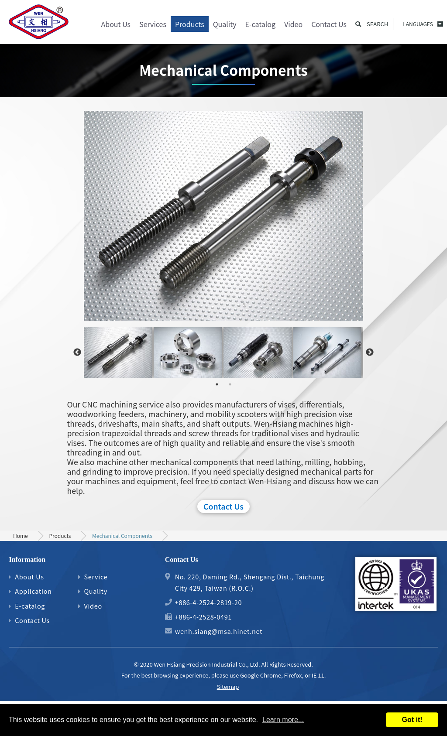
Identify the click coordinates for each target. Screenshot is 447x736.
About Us (116, 24)
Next (369, 352)
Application (33, 591)
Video (293, 24)
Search (377, 24)
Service (95, 576)
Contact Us (329, 24)
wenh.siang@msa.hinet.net (218, 631)
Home (20, 535)
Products (189, 24)
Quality (225, 24)
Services (152, 24)
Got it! (412, 719)
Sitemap (228, 686)
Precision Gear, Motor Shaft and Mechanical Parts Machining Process (39, 24)
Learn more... (283, 719)
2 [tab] (230, 384)
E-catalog (260, 24)
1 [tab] (217, 384)
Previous (77, 352)
